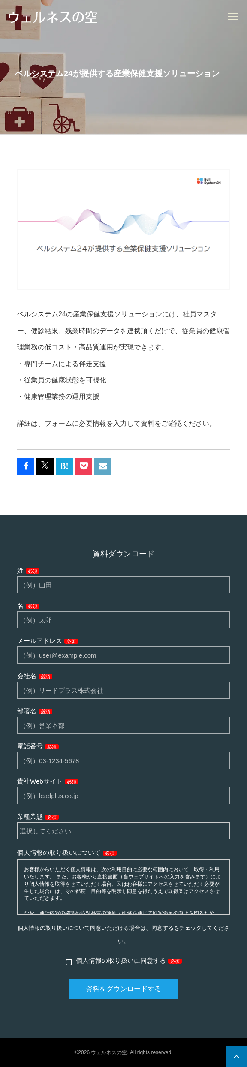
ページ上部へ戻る (236, 1056)
